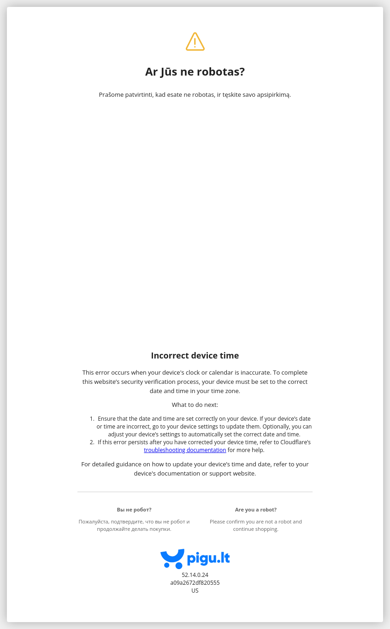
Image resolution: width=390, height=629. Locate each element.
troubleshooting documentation (185, 450)
